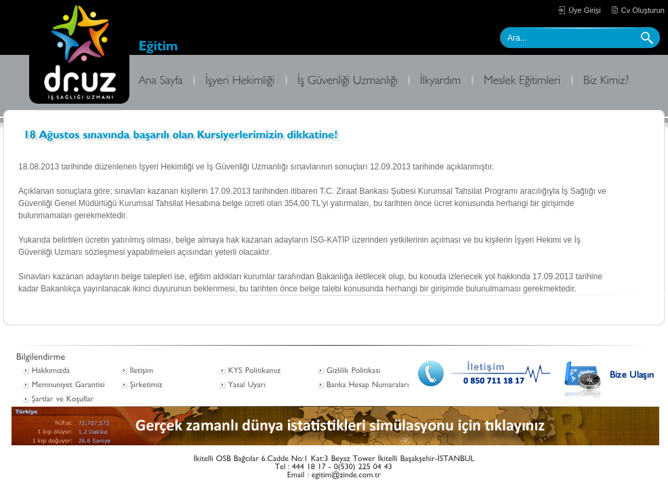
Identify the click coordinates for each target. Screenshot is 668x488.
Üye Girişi (584, 10)
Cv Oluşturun (643, 10)
